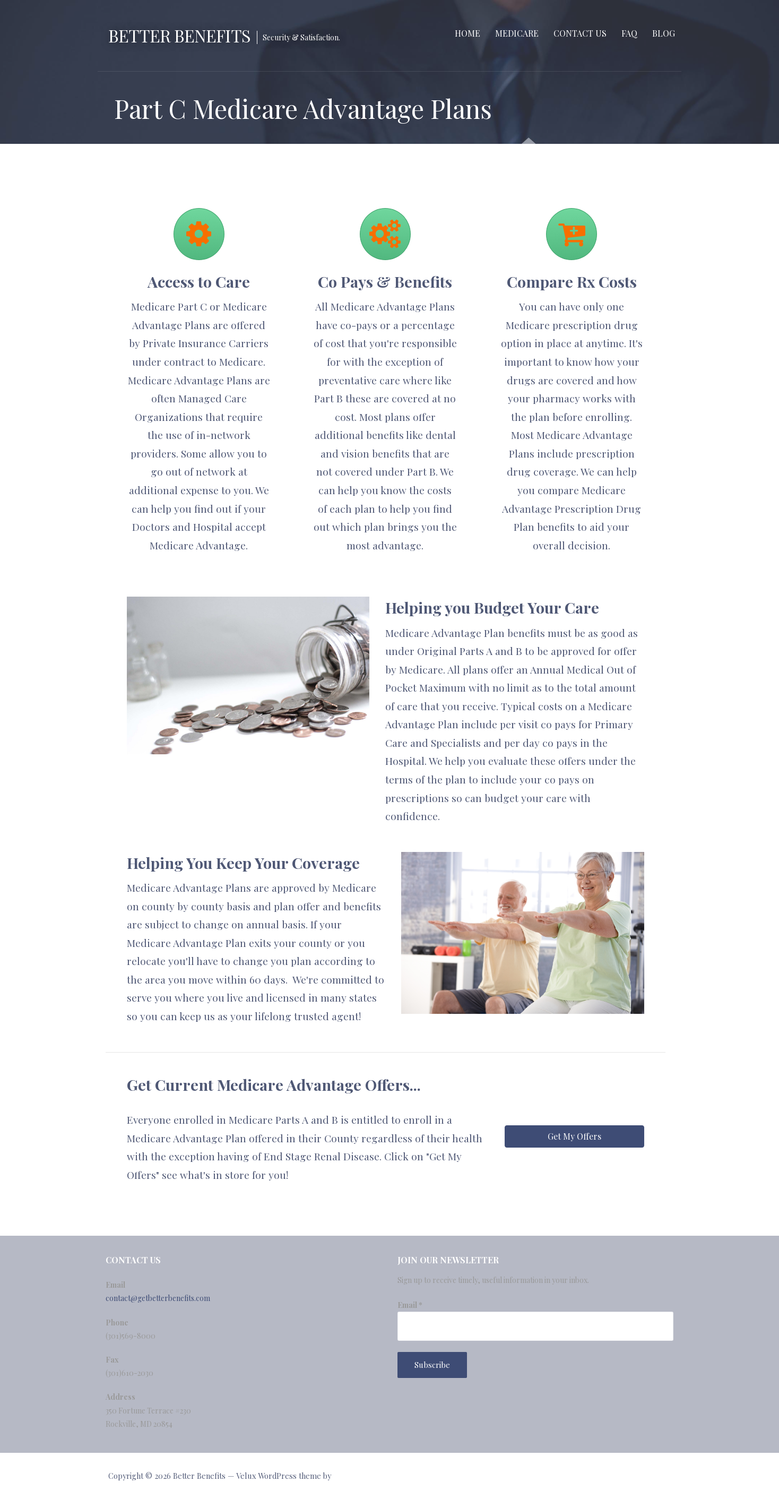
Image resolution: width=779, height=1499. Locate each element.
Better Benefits (179, 35)
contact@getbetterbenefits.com (158, 1298)
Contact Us (580, 33)
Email (409, 1305)
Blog (663, 33)
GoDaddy (348, 1476)
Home (467, 33)
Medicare (517, 33)
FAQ (629, 33)
